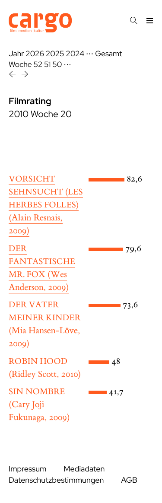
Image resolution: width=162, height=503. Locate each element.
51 (47, 65)
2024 (75, 54)
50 (57, 65)
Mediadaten (84, 469)
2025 (55, 54)
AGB (129, 480)
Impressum (27, 469)
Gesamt (108, 54)
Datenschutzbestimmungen (56, 480)
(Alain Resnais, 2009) (46, 205)
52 (38, 65)
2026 (34, 54)
